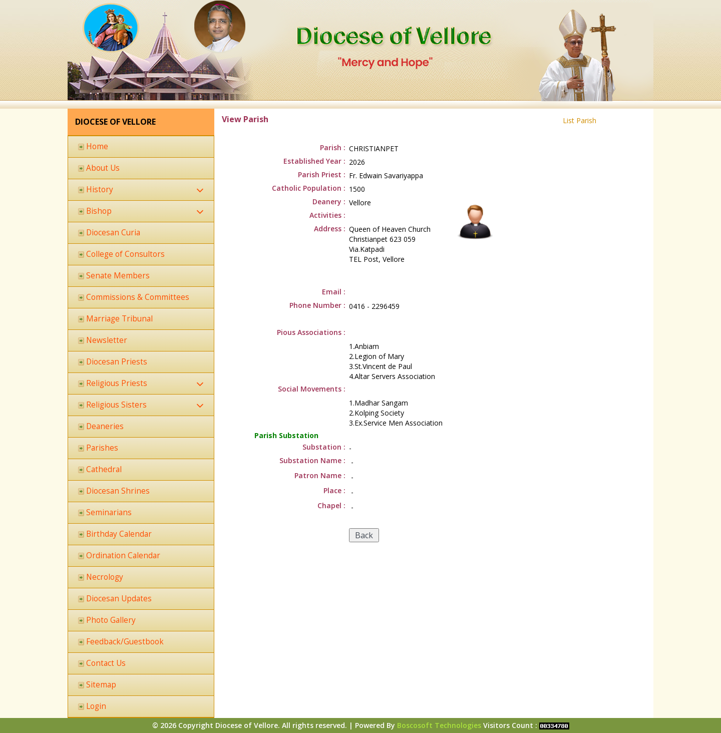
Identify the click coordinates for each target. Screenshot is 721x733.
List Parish (579, 120)
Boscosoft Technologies (439, 725)
